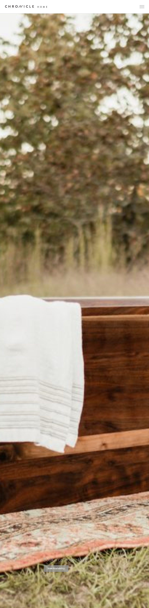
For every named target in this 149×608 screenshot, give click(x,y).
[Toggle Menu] (142, 6)
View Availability (56, 568)
